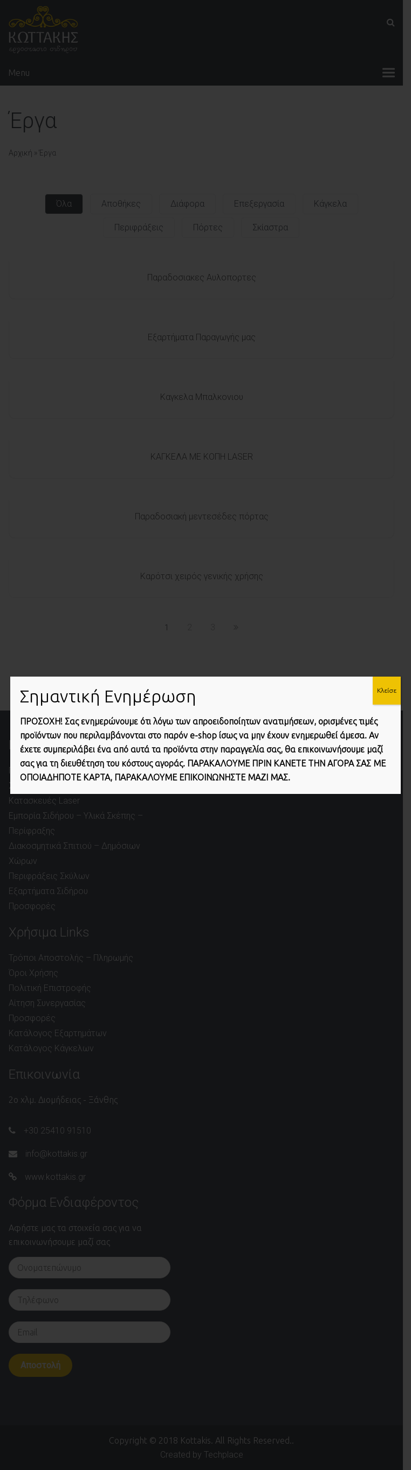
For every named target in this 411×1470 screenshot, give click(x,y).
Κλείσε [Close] (386, 690)
